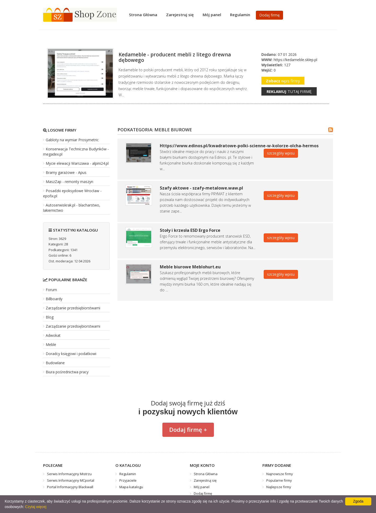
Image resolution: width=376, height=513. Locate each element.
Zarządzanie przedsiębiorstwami (73, 307)
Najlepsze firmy (278, 487)
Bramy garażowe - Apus (66, 172)
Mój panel (212, 14)
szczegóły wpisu (281, 153)
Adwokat (53, 335)
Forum (51, 289)
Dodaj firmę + (188, 429)
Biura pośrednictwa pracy (67, 371)
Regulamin (240, 14)
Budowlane (55, 362)
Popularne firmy (279, 480)
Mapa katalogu (131, 487)
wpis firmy (283, 80)
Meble (51, 344)
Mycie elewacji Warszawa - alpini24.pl (77, 163)
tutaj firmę (289, 91)
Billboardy (54, 298)
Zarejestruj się (180, 14)
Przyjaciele (128, 480)
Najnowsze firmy (279, 473)
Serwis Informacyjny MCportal (70, 480)
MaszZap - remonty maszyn (69, 181)
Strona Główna (143, 14)
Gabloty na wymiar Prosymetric (72, 139)
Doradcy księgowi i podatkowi (71, 353)
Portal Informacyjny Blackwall (70, 487)
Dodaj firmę (269, 15)
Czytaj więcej (35, 507)
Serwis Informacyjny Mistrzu (69, 473)
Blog (50, 317)
